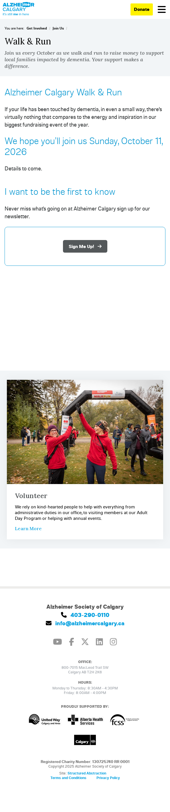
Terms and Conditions (68, 777)
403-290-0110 (85, 614)
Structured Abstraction (87, 773)
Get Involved (37, 28)
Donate (141, 9)
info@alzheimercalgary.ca (85, 623)
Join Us (58, 28)
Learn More (28, 528)
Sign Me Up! (85, 246)
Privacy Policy (108, 777)
